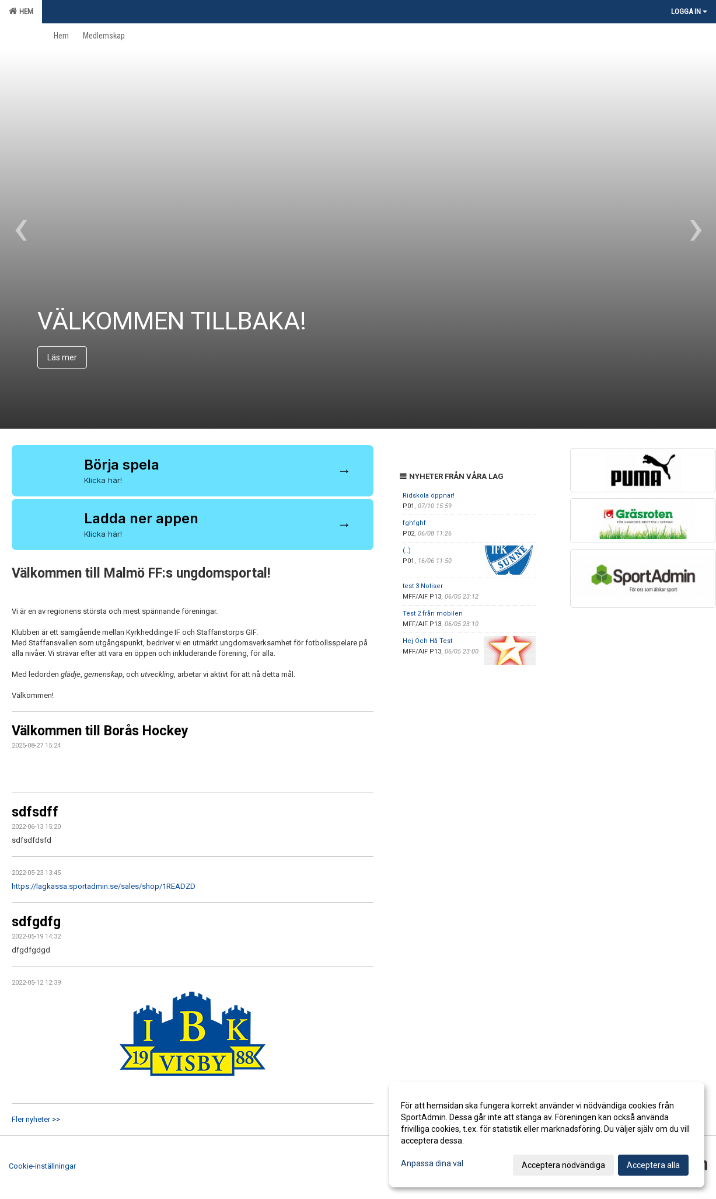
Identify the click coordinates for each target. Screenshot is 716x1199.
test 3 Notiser (423, 586)
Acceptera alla (653, 1165)
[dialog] (546, 1134)
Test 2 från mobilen (433, 613)
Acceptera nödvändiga (563, 1165)
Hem (21, 11)
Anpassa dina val (432, 1163)
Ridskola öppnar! (429, 495)
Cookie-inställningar (42, 1166)
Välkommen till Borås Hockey (100, 731)
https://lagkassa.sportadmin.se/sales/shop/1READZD (103, 886)
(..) (407, 550)
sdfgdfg (36, 922)
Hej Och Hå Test (427, 641)
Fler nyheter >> (36, 1119)
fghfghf (414, 523)
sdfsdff (35, 812)
